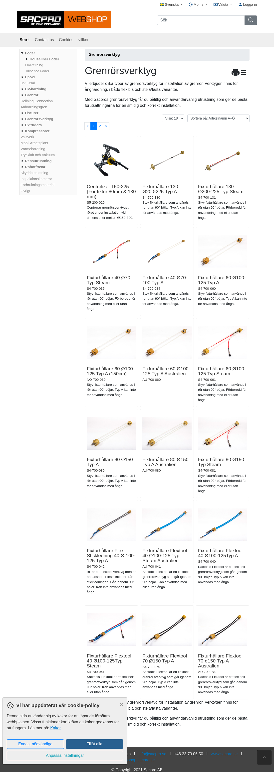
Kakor (55, 728)
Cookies (66, 40)
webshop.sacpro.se (137, 760)
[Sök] (201, 20)
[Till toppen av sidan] (264, 757)
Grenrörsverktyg (104, 54)
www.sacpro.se (224, 754)
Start (25, 40)
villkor (83, 40)
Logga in (247, 4)
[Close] (121, 705)
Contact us (44, 40)
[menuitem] (47, 62)
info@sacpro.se (152, 754)
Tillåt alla (94, 744)
